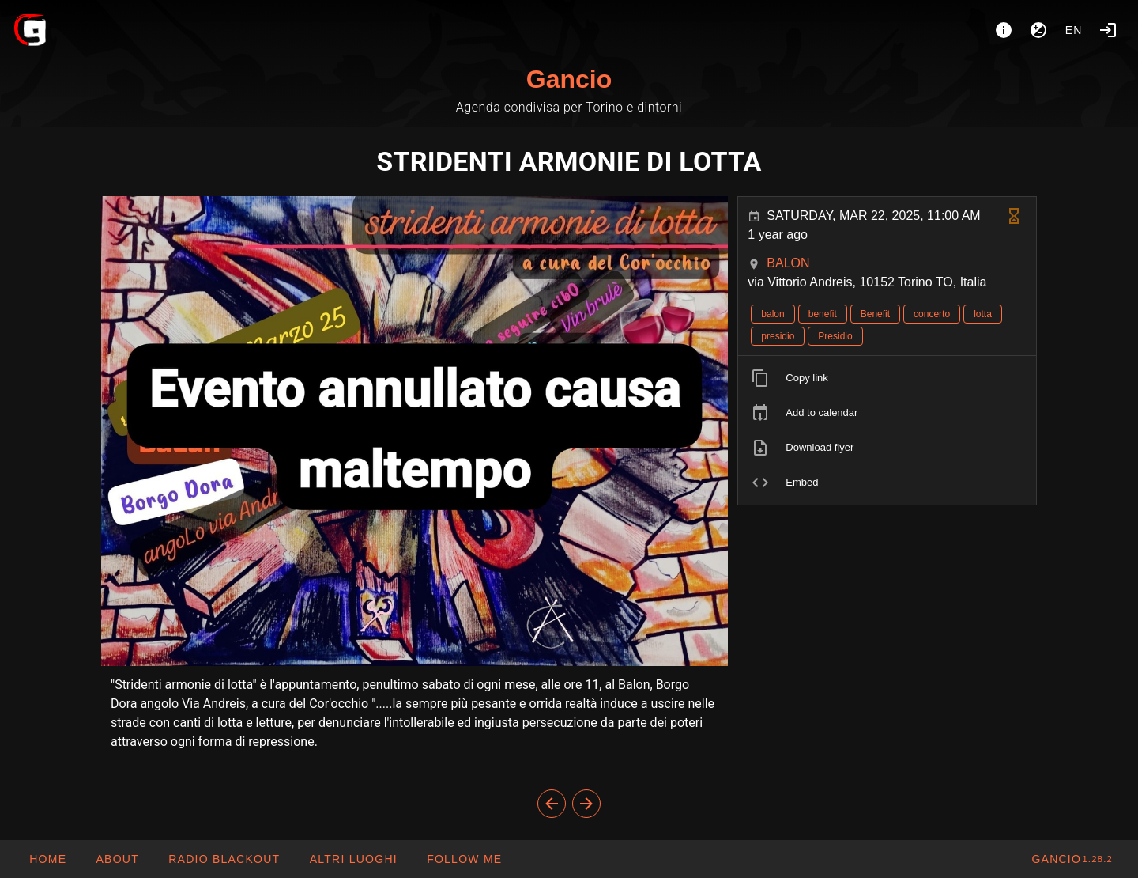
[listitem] (887, 378)
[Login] (1108, 30)
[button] (352, 859)
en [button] (1074, 30)
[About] (1003, 30)
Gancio (569, 79)
